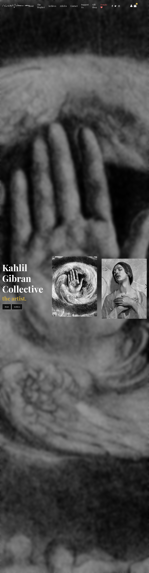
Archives (52, 6)
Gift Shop (94, 6)
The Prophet (41, 6)
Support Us (85, 6)
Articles (63, 6)
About (31, 6)
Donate (104, 5)
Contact (74, 6)
